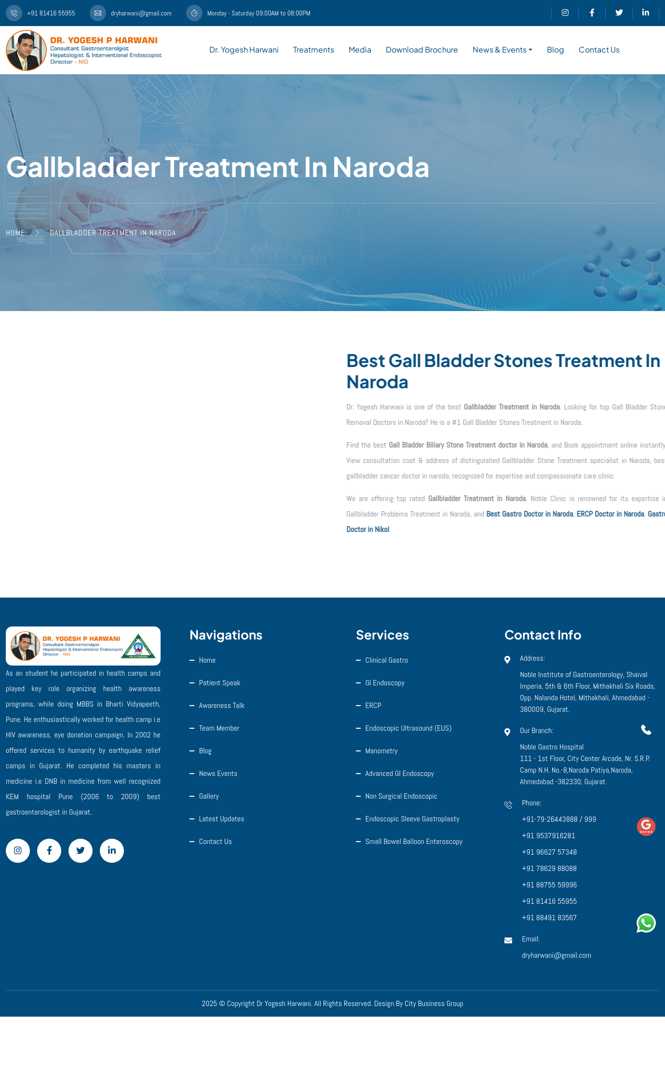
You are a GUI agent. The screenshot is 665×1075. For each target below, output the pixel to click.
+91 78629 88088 (549, 868)
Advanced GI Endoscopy (400, 773)
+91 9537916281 (548, 835)
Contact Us (599, 49)
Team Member (219, 728)
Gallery (209, 796)
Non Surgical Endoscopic (402, 796)
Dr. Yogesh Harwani (244, 49)
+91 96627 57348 (549, 852)
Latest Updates (221, 819)
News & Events (500, 49)
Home (207, 660)
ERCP (373, 705)
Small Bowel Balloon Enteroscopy (414, 841)
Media (360, 49)
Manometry (382, 751)
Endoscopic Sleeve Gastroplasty (413, 819)
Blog (555, 49)
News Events (218, 773)
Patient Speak (220, 683)
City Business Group (434, 1003)
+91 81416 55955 (549, 901)
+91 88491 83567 (549, 917)
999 (590, 819)
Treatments (313, 49)
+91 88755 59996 (549, 885)
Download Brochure (422, 49)
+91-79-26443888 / (553, 819)
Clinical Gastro (387, 660)
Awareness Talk (221, 705)
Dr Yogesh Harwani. (284, 1003)
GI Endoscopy (385, 683)
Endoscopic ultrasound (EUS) (409, 728)
